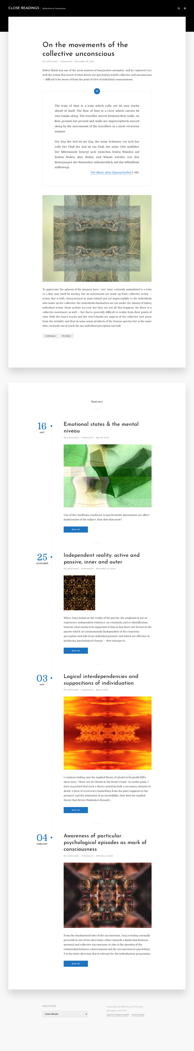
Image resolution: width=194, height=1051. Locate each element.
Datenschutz (137, 1015)
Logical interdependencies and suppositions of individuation (101, 680)
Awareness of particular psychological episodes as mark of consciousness (105, 842)
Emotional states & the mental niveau (101, 428)
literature (66, 336)
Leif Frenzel (51, 61)
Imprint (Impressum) (117, 1015)
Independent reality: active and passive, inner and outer (102, 559)
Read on (76, 530)
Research (67, 61)
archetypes (50, 336)
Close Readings (23, 8)
